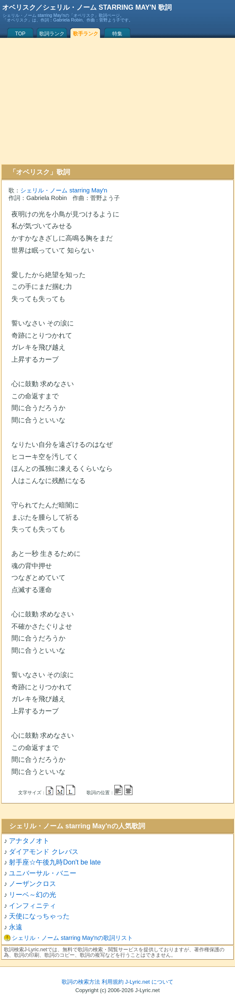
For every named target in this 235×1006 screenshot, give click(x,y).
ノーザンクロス (32, 883)
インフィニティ (32, 905)
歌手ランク (85, 34)
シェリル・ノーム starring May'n (63, 190)
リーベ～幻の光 (32, 894)
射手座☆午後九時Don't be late (54, 862)
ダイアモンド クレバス (43, 851)
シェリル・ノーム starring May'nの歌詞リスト (72, 937)
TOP (20, 34)
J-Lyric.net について (149, 982)
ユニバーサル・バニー (42, 873)
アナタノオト (29, 840)
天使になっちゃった (39, 916)
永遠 (15, 927)
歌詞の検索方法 (81, 982)
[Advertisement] (117, 101)
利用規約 (113, 982)
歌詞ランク (52, 34)
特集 (117, 34)
